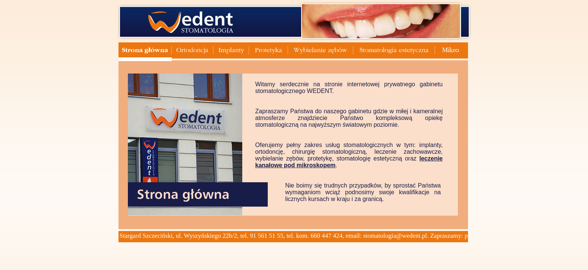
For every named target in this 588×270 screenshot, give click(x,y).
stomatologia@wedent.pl (395, 235)
